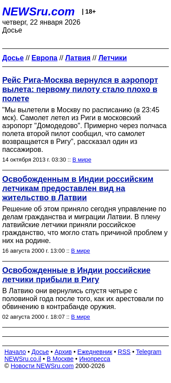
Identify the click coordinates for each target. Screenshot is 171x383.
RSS (124, 351)
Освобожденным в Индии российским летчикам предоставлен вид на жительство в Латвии (77, 188)
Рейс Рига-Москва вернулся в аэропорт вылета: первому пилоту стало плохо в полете (80, 89)
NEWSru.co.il (22, 358)
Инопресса (95, 358)
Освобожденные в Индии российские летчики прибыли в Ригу (76, 275)
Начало (15, 351)
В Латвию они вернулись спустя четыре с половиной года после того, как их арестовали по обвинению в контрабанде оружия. (83, 298)
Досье (40, 351)
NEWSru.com (38, 11)
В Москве (60, 358)
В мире (81, 159)
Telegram (149, 351)
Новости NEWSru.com (42, 365)
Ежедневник (95, 351)
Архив (63, 351)
